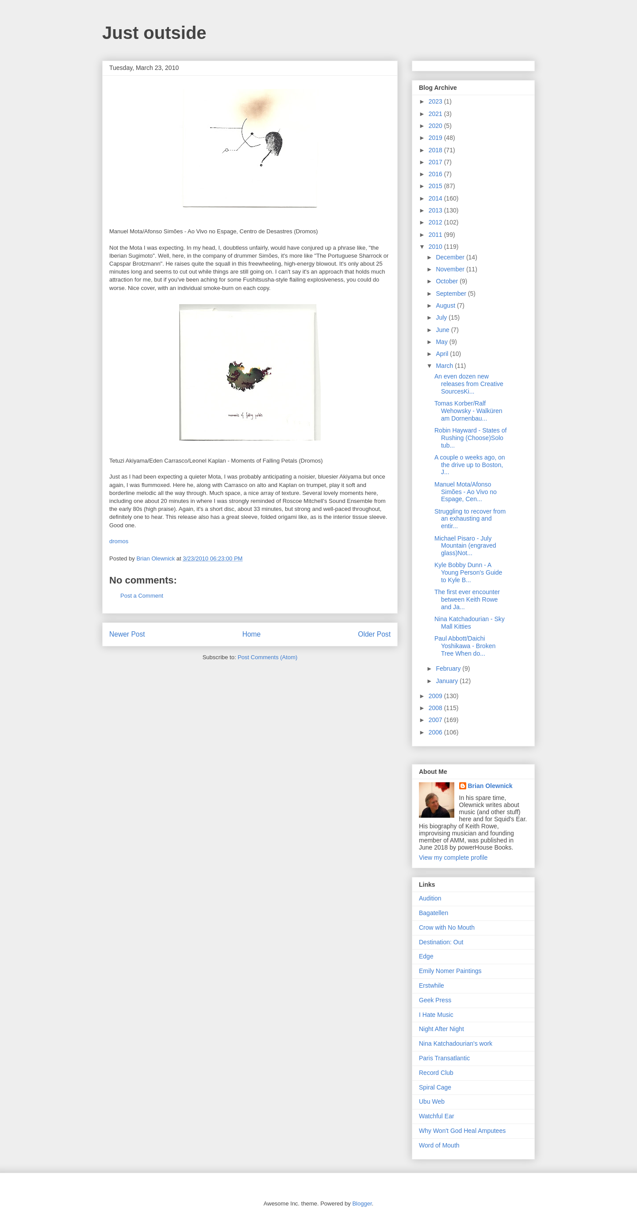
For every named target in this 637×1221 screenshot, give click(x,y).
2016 (436, 174)
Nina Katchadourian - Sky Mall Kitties (469, 622)
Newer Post (127, 634)
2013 (436, 210)
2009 (436, 695)
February (449, 668)
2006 (436, 732)
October (448, 281)
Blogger (362, 1203)
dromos (118, 541)
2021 (436, 113)
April (443, 353)
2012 (436, 222)
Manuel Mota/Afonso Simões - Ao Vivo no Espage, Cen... (465, 492)
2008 (436, 707)
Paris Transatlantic (444, 1058)
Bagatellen (433, 912)
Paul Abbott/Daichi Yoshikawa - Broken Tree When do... (464, 646)
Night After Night (441, 1028)
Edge (426, 956)
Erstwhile (431, 985)
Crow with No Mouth (447, 927)
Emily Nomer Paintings (450, 970)
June (443, 329)
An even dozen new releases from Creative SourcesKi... (468, 384)
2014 (436, 198)
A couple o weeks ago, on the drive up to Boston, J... (469, 465)
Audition (430, 898)
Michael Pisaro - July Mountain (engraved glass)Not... (465, 546)
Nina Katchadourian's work (455, 1043)
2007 (436, 719)
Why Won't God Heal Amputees (462, 1130)
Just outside (154, 33)
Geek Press (435, 1000)
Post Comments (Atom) (267, 657)
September (452, 293)
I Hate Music (436, 1014)
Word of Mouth (439, 1145)
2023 (436, 101)
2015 (436, 185)
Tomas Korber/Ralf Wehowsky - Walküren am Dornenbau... (468, 411)
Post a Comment (141, 595)
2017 (436, 162)
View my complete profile (453, 857)
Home (251, 634)
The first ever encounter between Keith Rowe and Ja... (467, 599)
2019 (436, 137)
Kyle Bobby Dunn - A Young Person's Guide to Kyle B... (468, 572)
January (448, 680)
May (442, 341)
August (446, 305)
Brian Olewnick (490, 785)
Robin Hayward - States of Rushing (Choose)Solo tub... (470, 438)
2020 (436, 125)
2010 (436, 246)
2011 (436, 234)
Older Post (374, 634)
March (445, 365)
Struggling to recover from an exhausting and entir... (470, 519)
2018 (436, 150)
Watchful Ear (436, 1116)
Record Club (436, 1072)
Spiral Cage (435, 1087)
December (451, 257)
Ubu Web (432, 1101)
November (451, 269)
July (442, 317)
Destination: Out (441, 942)
